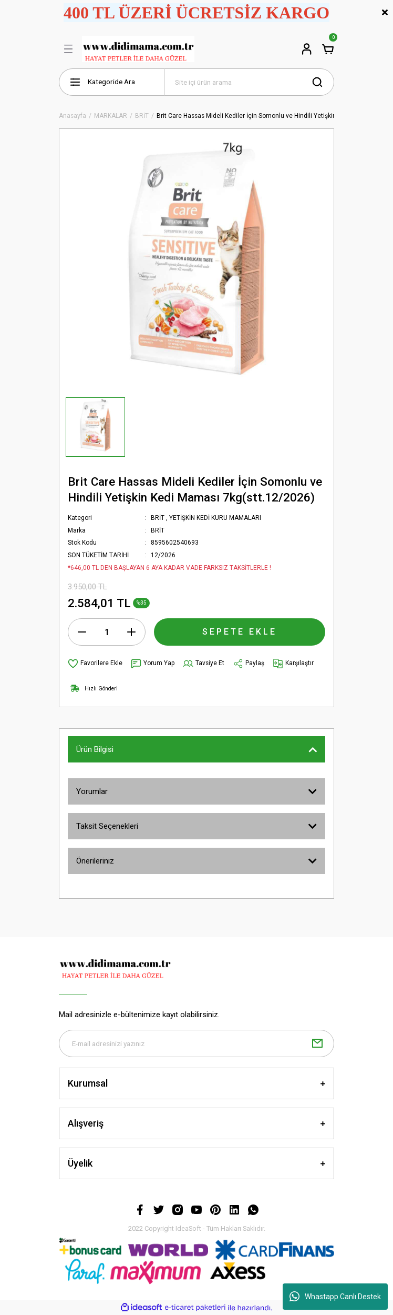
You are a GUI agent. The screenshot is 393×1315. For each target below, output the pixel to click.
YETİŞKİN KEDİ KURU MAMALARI (215, 517)
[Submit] (317, 1043)
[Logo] (138, 49)
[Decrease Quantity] (82, 632)
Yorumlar (92, 791)
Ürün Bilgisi (94, 749)
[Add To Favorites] (95, 663)
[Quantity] (107, 632)
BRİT (157, 517)
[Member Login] (307, 48)
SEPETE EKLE (239, 632)
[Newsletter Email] (196, 1043)
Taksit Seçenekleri (107, 826)
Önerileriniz (95, 861)
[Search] (249, 82)
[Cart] (328, 48)
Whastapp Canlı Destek (335, 1296)
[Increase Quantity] (131, 632)
